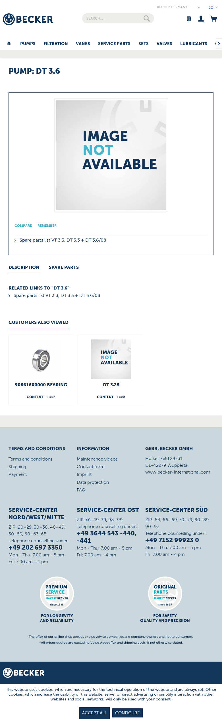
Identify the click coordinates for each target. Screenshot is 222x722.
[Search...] (118, 18)
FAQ (81, 490)
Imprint (84, 474)
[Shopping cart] (214, 18)
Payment (18, 474)
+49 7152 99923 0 (172, 540)
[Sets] (143, 44)
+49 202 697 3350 (36, 547)
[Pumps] (28, 44)
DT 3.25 (111, 384)
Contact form (91, 466)
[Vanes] (83, 44)
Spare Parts (64, 267)
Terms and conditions (30, 459)
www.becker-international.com (177, 472)
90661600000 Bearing (41, 384)
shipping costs (135, 643)
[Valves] (164, 44)
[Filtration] (55, 44)
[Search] (146, 18)
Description (24, 267)
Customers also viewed (39, 322)
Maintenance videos (97, 459)
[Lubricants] (193, 44)
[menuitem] (118, 18)
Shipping (17, 466)
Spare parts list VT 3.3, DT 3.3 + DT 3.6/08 (60, 240)
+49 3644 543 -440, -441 (106, 536)
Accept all (94, 712)
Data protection (93, 482)
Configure (127, 712)
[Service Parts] (114, 44)
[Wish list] (189, 18)
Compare (23, 226)
